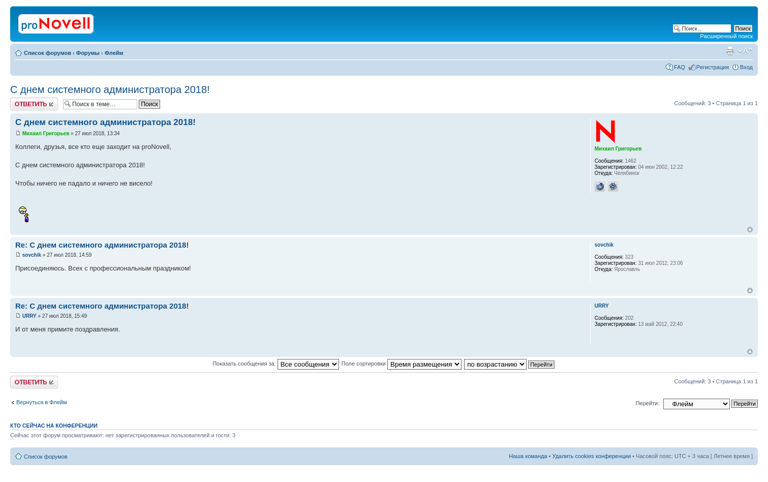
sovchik (31, 255)
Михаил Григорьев (46, 133)
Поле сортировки (402, 363)
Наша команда (528, 456)
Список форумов (47, 53)
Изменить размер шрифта (745, 50)
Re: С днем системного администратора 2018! (102, 244)
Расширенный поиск (726, 36)
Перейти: (648, 403)
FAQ (679, 67)
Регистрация (712, 67)
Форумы (88, 53)
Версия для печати (729, 50)
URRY (29, 316)
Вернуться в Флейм (41, 402)
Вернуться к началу (750, 229)
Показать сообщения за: (275, 363)
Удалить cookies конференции (591, 456)
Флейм (114, 53)
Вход (746, 67)
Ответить (34, 104)
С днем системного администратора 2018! (110, 89)
